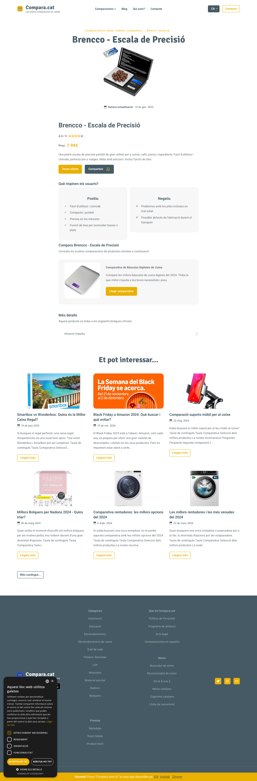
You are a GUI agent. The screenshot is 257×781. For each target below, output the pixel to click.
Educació (95, 626)
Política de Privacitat (162, 618)
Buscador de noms (162, 666)
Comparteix (99, 169)
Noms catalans (162, 689)
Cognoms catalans (162, 697)
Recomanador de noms (162, 673)
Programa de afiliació (162, 626)
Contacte (156, 9)
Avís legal (162, 634)
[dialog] (30, 727)
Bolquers (95, 696)
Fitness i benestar (95, 657)
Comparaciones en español (162, 642)
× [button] (52, 681)
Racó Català (95, 736)
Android (165, 776)
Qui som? (139, 9)
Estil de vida (95, 649)
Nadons (95, 688)
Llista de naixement (162, 704)
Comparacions (104, 9)
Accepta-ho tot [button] (18, 761)
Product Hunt (95, 744)
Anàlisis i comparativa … (130, 31)
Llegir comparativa (121, 291)
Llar (95, 665)
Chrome (177, 776)
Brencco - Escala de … (159, 31)
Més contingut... (30, 575)
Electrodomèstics (95, 634)
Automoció (95, 618)
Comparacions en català (99, 31)
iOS (156, 776)
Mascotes (95, 673)
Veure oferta (70, 169)
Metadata (95, 728)
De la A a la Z (161, 681)
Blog (124, 9)
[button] (30, 769)
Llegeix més (28, 458)
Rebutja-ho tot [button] (42, 761)
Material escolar (95, 680)
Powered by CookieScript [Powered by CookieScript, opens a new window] (30, 773)
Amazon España (128, 334)
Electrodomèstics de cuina (95, 642)
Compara (231, 9)
